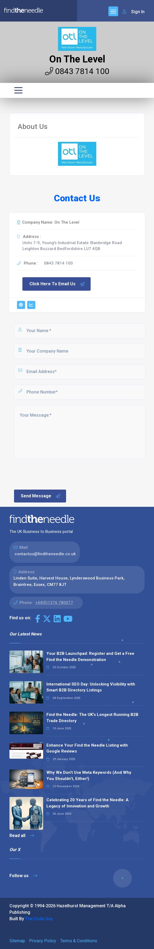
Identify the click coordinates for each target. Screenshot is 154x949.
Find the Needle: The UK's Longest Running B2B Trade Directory (92, 717)
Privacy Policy (42, 940)
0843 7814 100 (77, 71)
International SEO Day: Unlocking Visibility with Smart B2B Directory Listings (90, 687)
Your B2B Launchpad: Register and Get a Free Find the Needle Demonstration (90, 656)
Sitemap (17, 940)
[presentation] (54, 473)
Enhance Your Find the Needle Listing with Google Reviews (87, 748)
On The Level (77, 59)
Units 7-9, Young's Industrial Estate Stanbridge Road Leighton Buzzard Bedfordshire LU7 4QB (72, 245)
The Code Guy (39, 918)
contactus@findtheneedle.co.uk (45, 553)
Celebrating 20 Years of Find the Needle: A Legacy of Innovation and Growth (87, 803)
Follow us (23, 875)
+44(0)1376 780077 (54, 602)
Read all (21, 835)
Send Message (41, 496)
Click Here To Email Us (57, 284)
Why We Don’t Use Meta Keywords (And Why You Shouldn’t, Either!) (88, 775)
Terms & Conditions (78, 940)
